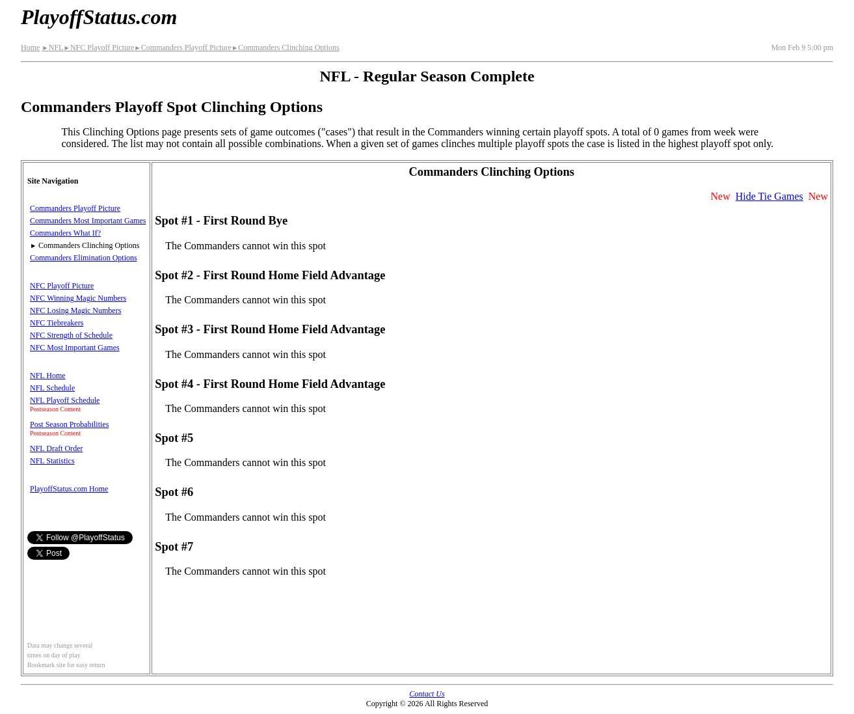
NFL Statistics (52, 460)
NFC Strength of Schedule (71, 335)
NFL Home (48, 375)
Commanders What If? (65, 233)
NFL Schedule (52, 387)
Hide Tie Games (769, 196)
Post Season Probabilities (69, 424)
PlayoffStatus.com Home (69, 488)
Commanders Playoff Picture (183, 47)
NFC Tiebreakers (56, 322)
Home (30, 47)
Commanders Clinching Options (286, 47)
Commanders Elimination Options (83, 257)
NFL (52, 47)
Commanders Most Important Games (88, 220)
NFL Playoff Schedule (65, 400)
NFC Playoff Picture (98, 47)
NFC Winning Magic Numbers (78, 298)
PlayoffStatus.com (99, 17)
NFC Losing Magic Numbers (75, 310)
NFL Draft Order (56, 448)
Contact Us (426, 693)
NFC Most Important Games (75, 347)
